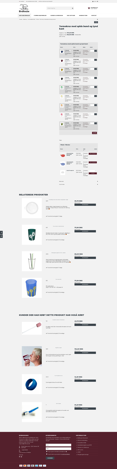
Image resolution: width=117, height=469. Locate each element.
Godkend (50, 458)
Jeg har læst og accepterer (59, 454)
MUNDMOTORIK (83, 15)
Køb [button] (94, 132)
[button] (95, 22)
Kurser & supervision (57, 15)
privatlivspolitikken (65, 454)
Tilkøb (60, 140)
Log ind (94, 1)
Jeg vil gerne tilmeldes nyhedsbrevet (59, 451)
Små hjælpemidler (24, 15)
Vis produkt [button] (93, 153)
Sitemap (21, 454)
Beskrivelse (61, 181)
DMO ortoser (71, 15)
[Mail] (58, 448)
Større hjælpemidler (40, 15)
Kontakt (94, 15)
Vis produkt (85, 204)
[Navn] (58, 445)
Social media (61, 184)
